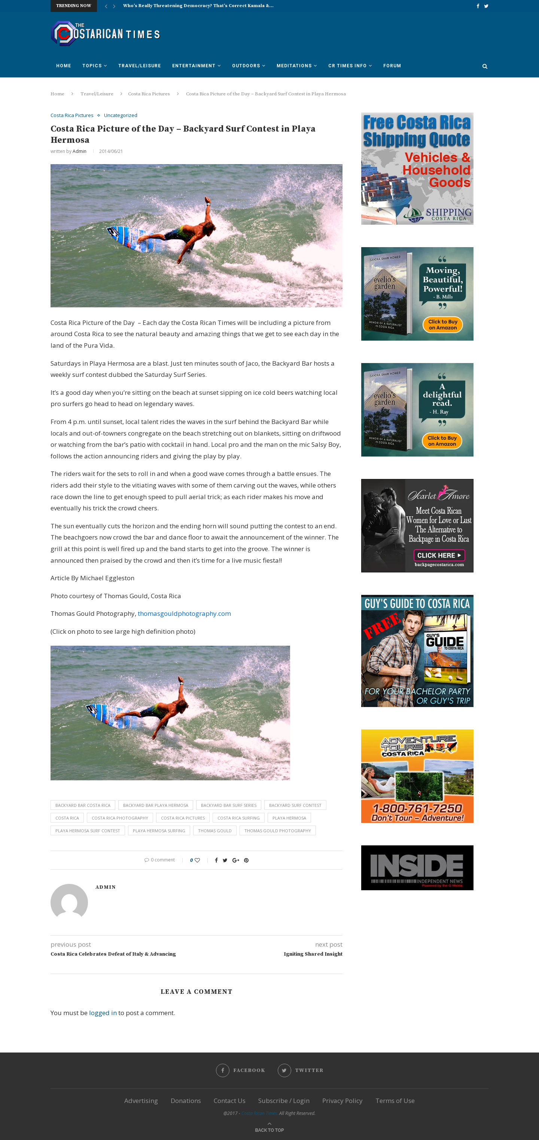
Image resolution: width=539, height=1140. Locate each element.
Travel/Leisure (139, 65)
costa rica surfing (238, 818)
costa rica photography (120, 818)
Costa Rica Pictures (149, 94)
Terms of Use (395, 1100)
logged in (103, 1012)
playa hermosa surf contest (87, 830)
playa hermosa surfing (159, 830)
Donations (186, 1100)
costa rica (67, 818)
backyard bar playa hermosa (155, 805)
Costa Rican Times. (259, 1113)
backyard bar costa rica (82, 805)
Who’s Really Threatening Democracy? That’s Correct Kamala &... (198, 6)
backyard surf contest (295, 805)
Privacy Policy (342, 1100)
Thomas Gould (215, 830)
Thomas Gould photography (277, 830)
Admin (79, 151)
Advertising (141, 1100)
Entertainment (194, 65)
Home (63, 65)
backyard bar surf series (228, 805)
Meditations (294, 65)
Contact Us (230, 1100)
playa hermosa (289, 818)
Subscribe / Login (284, 1100)
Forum (392, 65)
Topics (92, 65)
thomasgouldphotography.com (184, 613)
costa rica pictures (183, 818)
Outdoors (246, 65)
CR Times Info (347, 65)
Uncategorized (120, 116)
